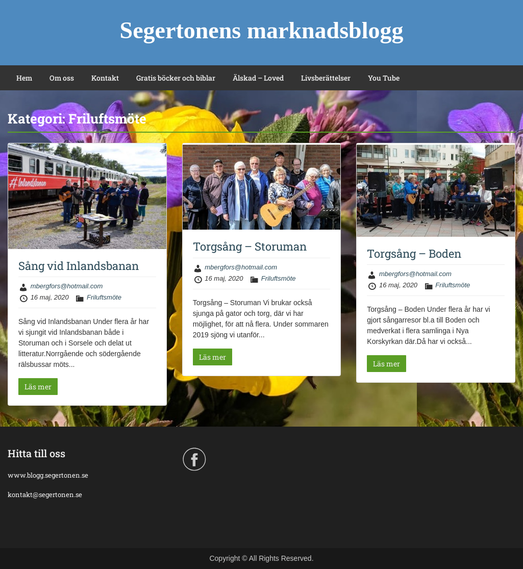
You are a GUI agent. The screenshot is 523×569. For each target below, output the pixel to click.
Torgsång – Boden (414, 253)
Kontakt (105, 78)
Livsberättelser (326, 78)
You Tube (384, 78)
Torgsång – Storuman (250, 246)
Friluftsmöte (104, 297)
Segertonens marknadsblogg (262, 30)
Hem (24, 78)
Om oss (61, 78)
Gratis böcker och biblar (175, 78)
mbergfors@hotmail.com (67, 286)
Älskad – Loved (258, 78)
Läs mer (38, 386)
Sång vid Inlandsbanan (78, 265)
